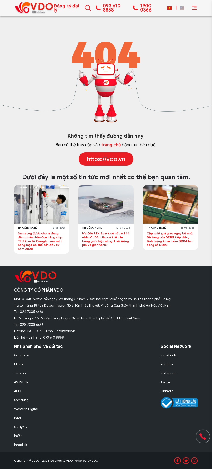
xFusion (20, 373)
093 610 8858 (111, 8)
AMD (17, 391)
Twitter (166, 382)
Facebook (168, 355)
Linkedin (167, 391)
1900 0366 (146, 8)
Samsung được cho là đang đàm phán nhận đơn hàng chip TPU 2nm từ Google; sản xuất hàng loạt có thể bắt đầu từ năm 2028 (40, 241)
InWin (18, 436)
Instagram (169, 373)
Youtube (167, 364)
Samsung (21, 400)
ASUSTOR (21, 382)
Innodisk (20, 445)
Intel (17, 418)
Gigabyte (21, 355)
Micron (19, 364)
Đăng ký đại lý (66, 8)
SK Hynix (20, 427)
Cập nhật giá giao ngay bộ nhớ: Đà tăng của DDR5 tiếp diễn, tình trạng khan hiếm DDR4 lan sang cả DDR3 (170, 239)
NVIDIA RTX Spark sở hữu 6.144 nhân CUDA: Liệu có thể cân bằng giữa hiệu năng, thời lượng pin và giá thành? (105, 239)
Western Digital (26, 409)
